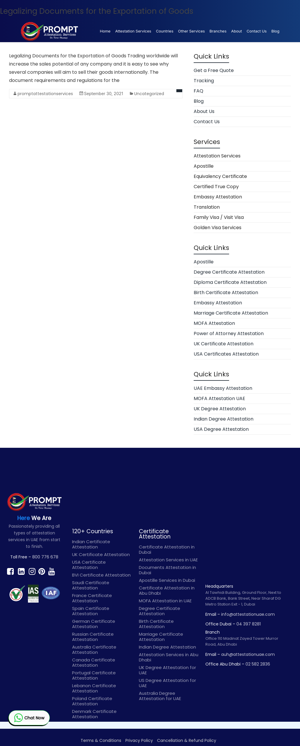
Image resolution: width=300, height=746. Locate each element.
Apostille (204, 166)
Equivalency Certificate (220, 176)
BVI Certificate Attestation (101, 575)
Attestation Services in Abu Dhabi (168, 657)
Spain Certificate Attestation (90, 611)
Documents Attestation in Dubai (167, 570)
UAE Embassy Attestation (223, 388)
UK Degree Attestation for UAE (167, 670)
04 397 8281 (248, 624)
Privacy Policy (139, 740)
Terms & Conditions (101, 740)
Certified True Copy (216, 186)
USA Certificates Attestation (226, 354)
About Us (204, 111)
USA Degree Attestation (221, 429)
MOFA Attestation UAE (219, 398)
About (236, 31)
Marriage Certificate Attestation (231, 313)
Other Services (191, 31)
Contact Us (257, 31)
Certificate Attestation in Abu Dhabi (167, 590)
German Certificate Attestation (93, 624)
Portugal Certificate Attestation (94, 675)
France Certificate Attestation (92, 598)
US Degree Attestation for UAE (167, 683)
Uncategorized (149, 94)
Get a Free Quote (214, 70)
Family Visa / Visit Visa (219, 217)
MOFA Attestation (214, 323)
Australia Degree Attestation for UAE (160, 696)
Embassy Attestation (218, 196)
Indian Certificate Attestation (91, 544)
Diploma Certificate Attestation (230, 282)
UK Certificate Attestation (223, 343)
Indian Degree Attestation (223, 419)
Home (105, 31)
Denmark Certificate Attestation (94, 714)
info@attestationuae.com (248, 614)
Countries (164, 31)
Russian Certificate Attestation (93, 636)
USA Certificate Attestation (89, 564)
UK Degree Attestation (220, 408)
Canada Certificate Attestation (93, 662)
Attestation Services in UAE (168, 560)
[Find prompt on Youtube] (51, 571)
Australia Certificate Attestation (94, 649)
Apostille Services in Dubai (167, 580)
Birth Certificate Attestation (226, 292)
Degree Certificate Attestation (229, 272)
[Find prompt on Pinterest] (41, 571)
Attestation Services (133, 31)
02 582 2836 (258, 664)
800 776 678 (45, 557)
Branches (217, 31)
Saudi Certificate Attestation (90, 585)
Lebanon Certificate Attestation (94, 688)
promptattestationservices (45, 94)
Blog (275, 31)
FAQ (198, 91)
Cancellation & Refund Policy (186, 740)
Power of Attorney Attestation (229, 333)
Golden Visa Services (217, 227)
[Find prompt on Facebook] (10, 571)
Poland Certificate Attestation (92, 701)
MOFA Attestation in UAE (165, 601)
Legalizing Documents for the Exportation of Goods (96, 11)
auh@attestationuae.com (248, 654)
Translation (207, 207)
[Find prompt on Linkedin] (21, 571)
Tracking (204, 80)
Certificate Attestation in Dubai (167, 549)
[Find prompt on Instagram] (32, 571)
